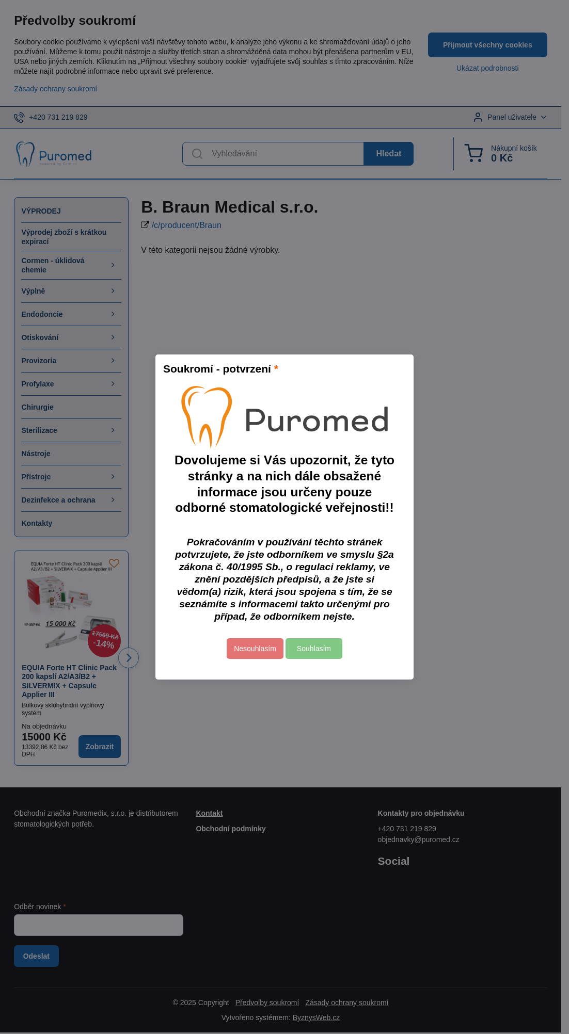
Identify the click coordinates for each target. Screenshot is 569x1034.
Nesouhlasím (255, 648)
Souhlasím (314, 648)
